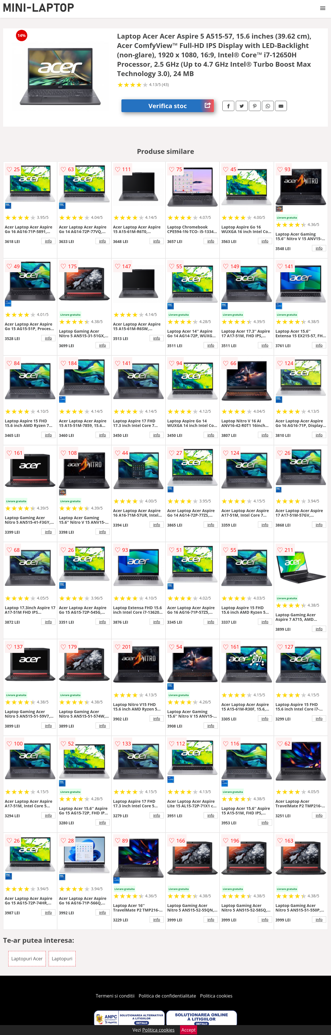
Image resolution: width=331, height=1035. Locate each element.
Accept (188, 1030)
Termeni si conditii (115, 996)
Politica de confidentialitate (167, 996)
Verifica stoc (181, 105)
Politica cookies (216, 996)
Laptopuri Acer (27, 959)
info (48, 241)
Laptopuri (62, 959)
